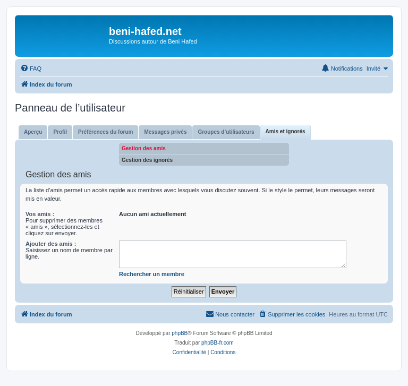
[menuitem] (30, 68)
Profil (60, 132)
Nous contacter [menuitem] (230, 314)
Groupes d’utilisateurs (226, 132)
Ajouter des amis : (51, 244)
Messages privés (165, 132)
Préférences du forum (105, 132)
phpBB (180, 333)
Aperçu (33, 132)
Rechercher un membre (151, 274)
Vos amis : (40, 214)
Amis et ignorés (285, 131)
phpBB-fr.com (217, 343)
